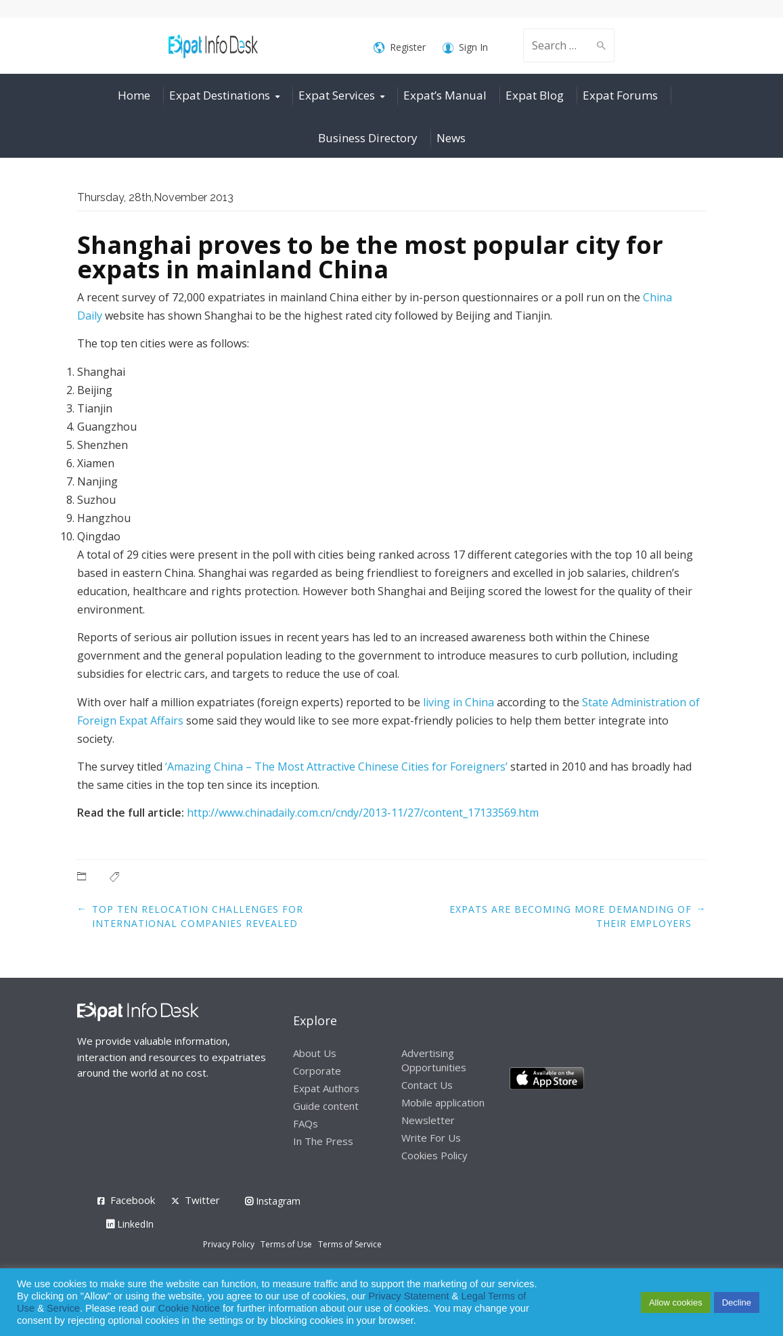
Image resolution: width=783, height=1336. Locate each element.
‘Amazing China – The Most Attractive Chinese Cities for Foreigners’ (336, 766)
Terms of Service (350, 1244)
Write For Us (431, 1137)
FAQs (305, 1123)
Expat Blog (535, 95)
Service (63, 1308)
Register (400, 48)
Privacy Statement (409, 1296)
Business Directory (368, 138)
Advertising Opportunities (433, 1060)
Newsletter (428, 1120)
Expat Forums (620, 95)
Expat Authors (326, 1088)
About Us (314, 1053)
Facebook (132, 1200)
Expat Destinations (219, 95)
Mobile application (443, 1102)
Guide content (326, 1106)
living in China (458, 702)
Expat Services (336, 95)
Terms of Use (286, 1244)
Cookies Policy (434, 1155)
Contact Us (427, 1085)
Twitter (202, 1200)
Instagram (272, 1200)
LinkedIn (130, 1224)
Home (134, 95)
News (451, 138)
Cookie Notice (189, 1308)
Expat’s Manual (445, 95)
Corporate (317, 1070)
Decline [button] (736, 1302)
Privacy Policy (228, 1244)
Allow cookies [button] (675, 1302)
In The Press (323, 1141)
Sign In (465, 48)
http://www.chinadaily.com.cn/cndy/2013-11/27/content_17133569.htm (363, 812)
